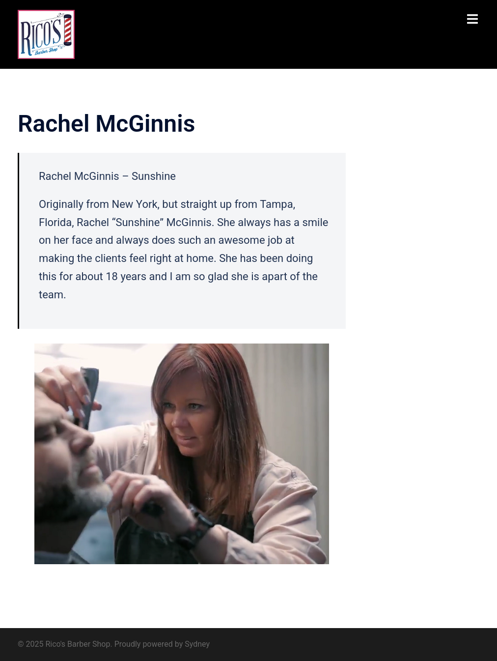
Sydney (197, 644)
